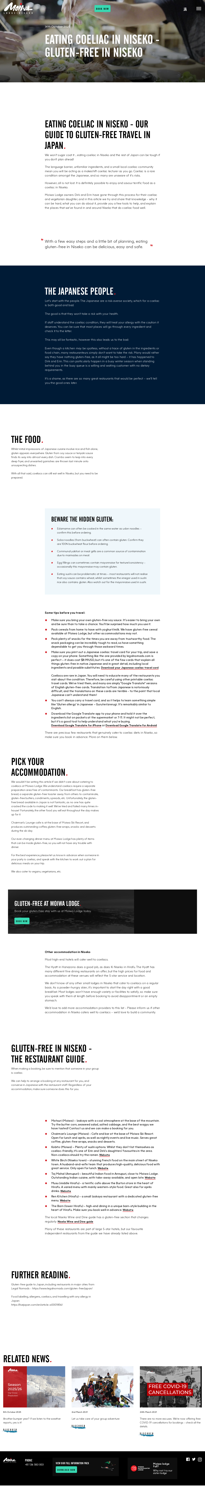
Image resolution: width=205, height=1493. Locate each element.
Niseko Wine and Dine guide (77, 1228)
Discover (10, 1436)
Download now (67, 1477)
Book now (102, 11)
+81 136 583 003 (34, 1472)
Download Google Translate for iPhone (78, 729)
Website (105, 1162)
